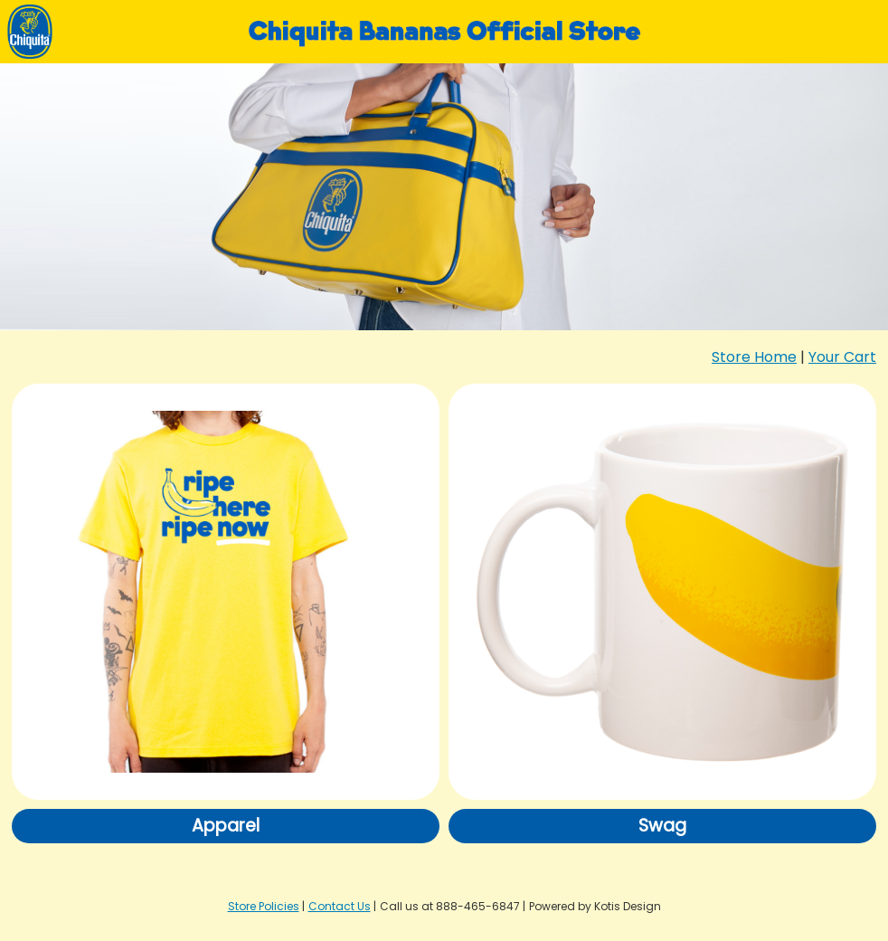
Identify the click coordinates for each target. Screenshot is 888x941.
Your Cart (842, 357)
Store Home (754, 357)
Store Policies (263, 906)
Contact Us (339, 906)
